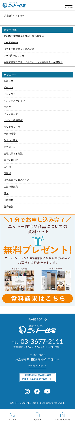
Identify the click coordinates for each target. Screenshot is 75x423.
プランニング (11, 114)
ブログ (7, 107)
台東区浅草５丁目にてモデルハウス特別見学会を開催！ (33, 62)
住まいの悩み (11, 140)
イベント (8, 87)
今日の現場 (10, 133)
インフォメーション (14, 100)
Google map (36, 365)
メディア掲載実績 (13, 120)
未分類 (7, 166)
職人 (6, 193)
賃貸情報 (8, 206)
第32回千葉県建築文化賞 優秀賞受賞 (24, 35)
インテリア (10, 94)
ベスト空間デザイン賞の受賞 (19, 49)
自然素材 (8, 200)
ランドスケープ (12, 127)
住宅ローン (10, 147)
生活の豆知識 (11, 186)
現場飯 (7, 173)
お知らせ (8, 80)
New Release (11, 42)
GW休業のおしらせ (14, 55)
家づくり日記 (11, 160)
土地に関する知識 (13, 153)
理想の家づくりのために (17, 180)
